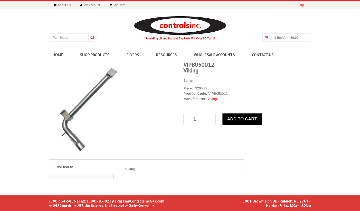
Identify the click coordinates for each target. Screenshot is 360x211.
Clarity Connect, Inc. (141, 206)
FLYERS (133, 54)
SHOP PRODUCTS (95, 54)
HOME (58, 54)
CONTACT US (263, 54)
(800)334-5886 (62, 201)
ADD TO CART (242, 119)
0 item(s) (286, 37)
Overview (65, 167)
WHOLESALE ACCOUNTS (214, 54)
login (302, 5)
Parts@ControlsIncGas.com (140, 201)
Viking (212, 99)
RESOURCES (166, 54)
